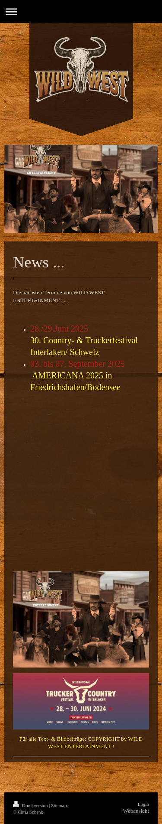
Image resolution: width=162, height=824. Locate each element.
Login (143, 804)
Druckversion (31, 805)
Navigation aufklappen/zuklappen (81, 11)
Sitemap (59, 805)
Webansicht (136, 811)
